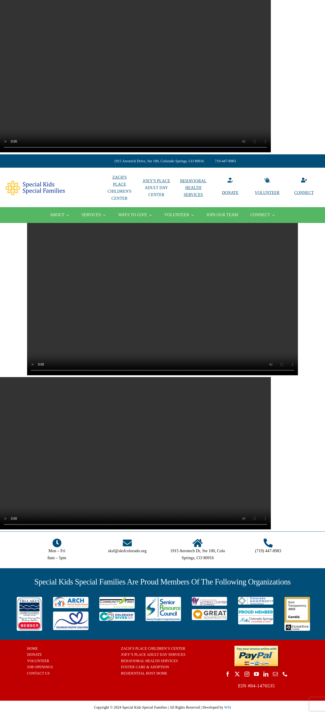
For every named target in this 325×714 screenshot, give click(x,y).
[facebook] (227, 674)
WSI (227, 707)
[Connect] (304, 188)
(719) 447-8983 (268, 551)
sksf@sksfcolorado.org (127, 551)
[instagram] (246, 674)
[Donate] (230, 188)
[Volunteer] (267, 188)
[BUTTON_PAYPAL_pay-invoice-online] (256, 647)
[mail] (275, 674)
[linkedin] (265, 674)
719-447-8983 (225, 161)
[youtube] (256, 674)
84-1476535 (262, 685)
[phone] (285, 674)
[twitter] (237, 674)
